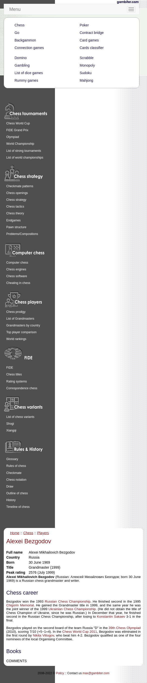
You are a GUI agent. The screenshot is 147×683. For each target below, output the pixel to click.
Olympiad (12, 137)
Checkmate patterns (19, 186)
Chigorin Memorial (20, 605)
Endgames (13, 220)
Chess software (16, 276)
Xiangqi (11, 430)
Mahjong (86, 80)
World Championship (20, 143)
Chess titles (14, 374)
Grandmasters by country (23, 325)
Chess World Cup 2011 (79, 631)
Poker (84, 25)
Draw (9, 486)
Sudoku (86, 73)
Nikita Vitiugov (43, 635)
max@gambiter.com (96, 673)
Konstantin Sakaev (111, 616)
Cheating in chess (18, 283)
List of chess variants (20, 417)
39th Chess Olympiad (125, 628)
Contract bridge (92, 33)
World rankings (16, 339)
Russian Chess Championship (67, 601)
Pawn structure (16, 227)
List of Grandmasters (20, 318)
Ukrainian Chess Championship (72, 609)
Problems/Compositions (22, 234)
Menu (15, 9)
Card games (89, 40)
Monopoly (87, 65)
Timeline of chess (18, 507)
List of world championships (24, 157)
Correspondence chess (21, 388)
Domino (21, 58)
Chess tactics (15, 206)
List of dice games (29, 73)
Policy (60, 673)
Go (17, 33)
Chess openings (17, 193)
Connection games (29, 48)
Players (43, 533)
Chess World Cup (18, 123)
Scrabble (87, 58)
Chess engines (16, 269)
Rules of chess (16, 466)
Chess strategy (16, 200)
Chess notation (16, 479)
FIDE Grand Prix (17, 130)
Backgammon (25, 40)
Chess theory (15, 213)
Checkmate (14, 473)
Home (14, 533)
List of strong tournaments (23, 151)
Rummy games (26, 80)
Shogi (10, 423)
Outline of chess (17, 493)
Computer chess (17, 262)
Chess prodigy (16, 312)
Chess (20, 25)
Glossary (12, 459)
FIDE (9, 367)
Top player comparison (21, 332)
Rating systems (16, 381)
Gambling (22, 65)
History (11, 500)
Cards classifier (92, 48)
